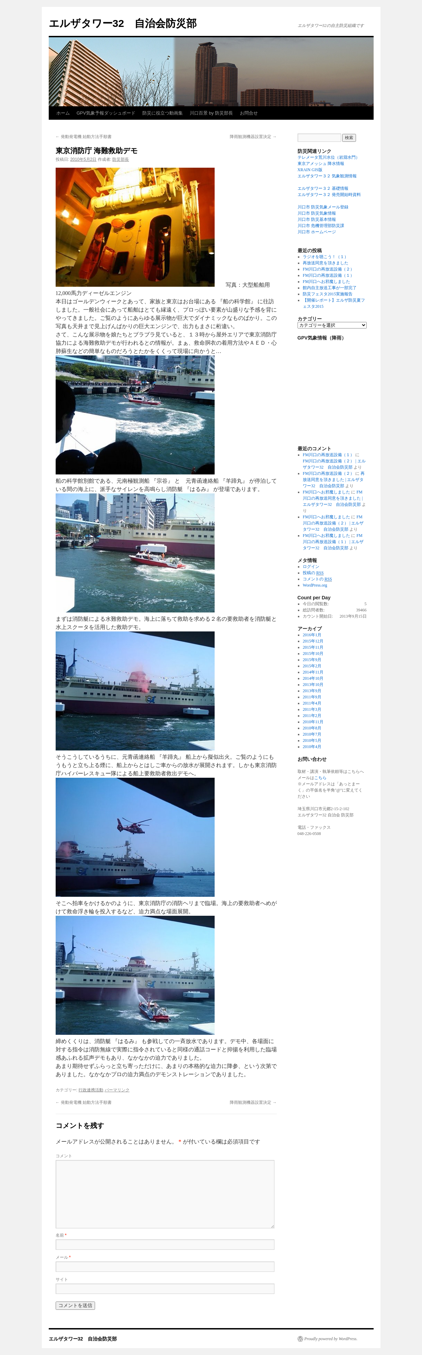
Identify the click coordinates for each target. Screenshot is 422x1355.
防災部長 (120, 159)
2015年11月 (313, 647)
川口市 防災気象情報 (317, 213)
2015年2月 (312, 666)
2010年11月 (313, 721)
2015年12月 (313, 641)
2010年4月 (312, 746)
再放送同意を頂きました (325, 263)
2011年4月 (312, 703)
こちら (320, 777)
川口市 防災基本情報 (317, 219)
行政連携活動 (90, 1090)
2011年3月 (312, 709)
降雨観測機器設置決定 (253, 136)
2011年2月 (312, 715)
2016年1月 (312, 634)
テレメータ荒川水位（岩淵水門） (329, 157)
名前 (61, 1235)
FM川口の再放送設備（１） (328, 275)
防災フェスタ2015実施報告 (328, 294)
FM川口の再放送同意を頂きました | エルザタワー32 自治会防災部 (333, 498)
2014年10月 (313, 678)
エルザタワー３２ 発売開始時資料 (329, 194)
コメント (64, 1155)
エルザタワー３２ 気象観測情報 (327, 176)
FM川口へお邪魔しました (326, 281)
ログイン (311, 566)
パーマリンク (117, 1090)
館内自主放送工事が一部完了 (330, 287)
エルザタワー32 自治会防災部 (123, 23)
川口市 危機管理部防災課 (321, 225)
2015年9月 (312, 659)
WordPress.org (315, 585)
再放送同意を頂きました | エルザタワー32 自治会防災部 (334, 479)
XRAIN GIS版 (310, 169)
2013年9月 (312, 690)
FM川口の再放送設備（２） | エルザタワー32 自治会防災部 (333, 523)
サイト (62, 1279)
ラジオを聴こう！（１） (325, 256)
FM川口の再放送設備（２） (328, 269)
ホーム (63, 113)
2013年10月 (313, 684)
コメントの (317, 579)
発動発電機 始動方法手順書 (84, 136)
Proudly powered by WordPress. (331, 1338)
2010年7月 (312, 734)
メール (63, 1257)
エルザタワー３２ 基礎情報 (323, 188)
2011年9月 (312, 697)
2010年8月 (312, 728)
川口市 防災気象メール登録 (323, 207)
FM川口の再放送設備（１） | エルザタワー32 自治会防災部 (333, 541)
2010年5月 (312, 740)
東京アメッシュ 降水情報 (321, 163)
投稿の (313, 573)
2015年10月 (313, 653)
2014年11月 (313, 672)
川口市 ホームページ (317, 231)
